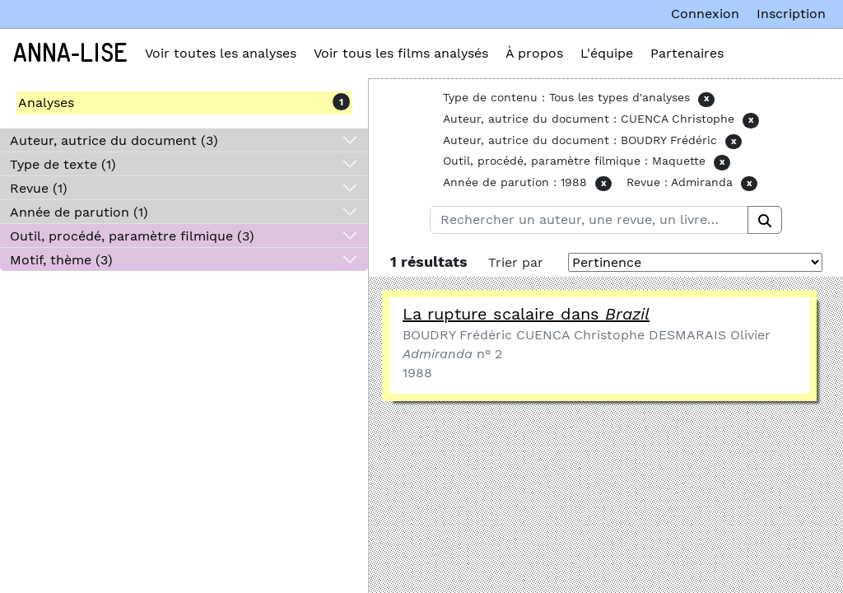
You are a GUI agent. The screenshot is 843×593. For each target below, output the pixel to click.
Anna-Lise (70, 53)
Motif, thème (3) (61, 260)
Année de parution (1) (79, 212)
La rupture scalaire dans (526, 314)
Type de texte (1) (63, 164)
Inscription (791, 13)
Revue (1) (39, 188)
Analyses (46, 102)
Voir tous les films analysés (401, 53)
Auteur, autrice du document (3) (114, 140)
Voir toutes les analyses (220, 53)
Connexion (705, 13)
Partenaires (687, 53)
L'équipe (606, 53)
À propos (534, 53)
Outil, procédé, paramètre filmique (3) (132, 236)
